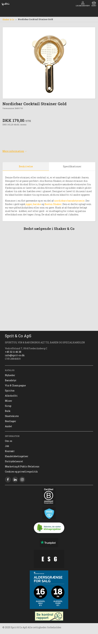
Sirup (8, 405)
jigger (28, 204)
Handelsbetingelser (16, 456)
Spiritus (9, 390)
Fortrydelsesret (14, 461)
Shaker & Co (8, 19)
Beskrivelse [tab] (26, 166)
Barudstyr (10, 380)
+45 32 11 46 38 (13, 351)
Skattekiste (12, 416)
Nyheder (10, 375)
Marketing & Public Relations (22, 466)
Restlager (10, 421)
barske (37, 204)
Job (7, 446)
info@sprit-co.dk (15, 355)
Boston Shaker (53, 204)
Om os (8, 440)
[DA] (5, 4)
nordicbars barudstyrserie (69, 200)
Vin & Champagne (15, 385)
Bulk (8, 411)
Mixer (8, 400)
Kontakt (9, 451)
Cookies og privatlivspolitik (21, 471)
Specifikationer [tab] (72, 166)
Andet (8, 426)
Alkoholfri (11, 395)
